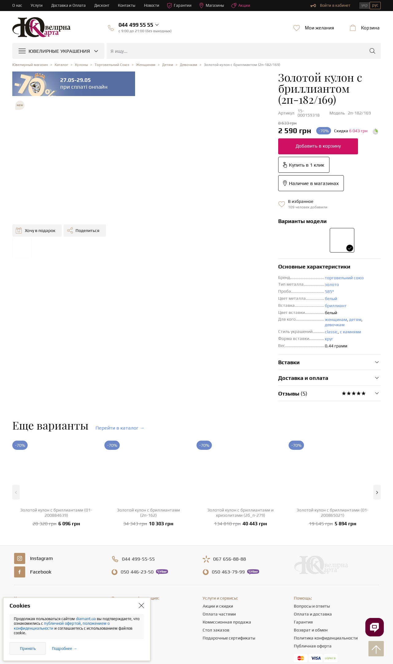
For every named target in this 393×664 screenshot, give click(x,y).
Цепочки (22, 562)
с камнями (219, 263)
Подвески (23, 570)
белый (200, 235)
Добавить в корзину (187, 119)
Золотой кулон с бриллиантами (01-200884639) (56, 444)
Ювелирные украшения (37, 538)
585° (198, 228)
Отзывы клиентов (128, 586)
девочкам (242, 256)
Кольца (21, 546)
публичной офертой (62, 623)
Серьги (21, 554)
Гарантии (179, 5)
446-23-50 (137, 503)
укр (364, 5)
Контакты (127, 5)
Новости (152, 5)
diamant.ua (86, 618)
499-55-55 (138, 490)
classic (200, 263)
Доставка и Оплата (68, 5)
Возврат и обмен (311, 562)
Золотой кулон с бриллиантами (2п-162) (148, 444)
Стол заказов (216, 562)
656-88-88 (229, 490)
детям (224, 256)
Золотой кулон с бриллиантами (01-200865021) (332, 444)
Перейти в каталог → (120, 359)
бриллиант (205, 242)
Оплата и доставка (313, 546)
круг (198, 270)
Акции (241, 5)
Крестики (23, 586)
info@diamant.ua (245, 605)
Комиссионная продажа (227, 554)
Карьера (119, 562)
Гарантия (303, 554)
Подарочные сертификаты (229, 570)
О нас (17, 5)
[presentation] (196, 648)
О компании (123, 538)
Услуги (37, 5)
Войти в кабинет (330, 5)
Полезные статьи (128, 578)
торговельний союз (213, 214)
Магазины (211, 5)
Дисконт (102, 5)
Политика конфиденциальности (326, 570)
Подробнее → (64, 648)
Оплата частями (219, 546)
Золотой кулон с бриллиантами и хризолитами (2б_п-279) (240, 444)
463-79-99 (228, 503)
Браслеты (23, 578)
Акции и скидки (218, 538)
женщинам (205, 256)
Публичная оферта (313, 578)
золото (201, 221)
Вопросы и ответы (312, 538)
